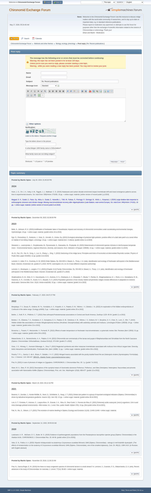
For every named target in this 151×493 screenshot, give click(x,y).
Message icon (32, 86)
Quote (135, 209)
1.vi (103, 194)
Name (28, 73)
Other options (35, 124)
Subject (29, 81)
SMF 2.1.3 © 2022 (13, 490)
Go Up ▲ (140, 490)
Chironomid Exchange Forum (29, 10)
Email (28, 77)
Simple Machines (25, 490)
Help (122, 490)
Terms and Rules (130, 490)
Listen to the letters (32, 136)
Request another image (48, 136)
